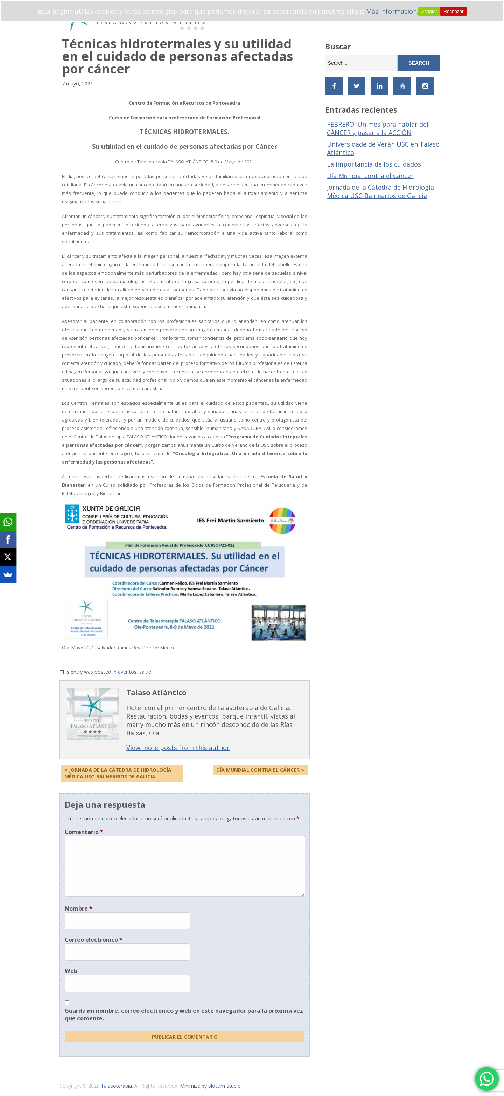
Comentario (84, 832)
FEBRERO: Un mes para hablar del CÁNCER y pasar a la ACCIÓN (377, 128)
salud (145, 672)
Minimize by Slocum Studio (210, 1085)
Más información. (392, 11)
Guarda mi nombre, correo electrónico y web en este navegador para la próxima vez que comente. (184, 1014)
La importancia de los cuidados (374, 164)
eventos (127, 672)
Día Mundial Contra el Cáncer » (260, 769)
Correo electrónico (93, 939)
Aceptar (429, 11)
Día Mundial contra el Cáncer (370, 175)
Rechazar (453, 11)
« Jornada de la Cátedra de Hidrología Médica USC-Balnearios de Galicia (118, 773)
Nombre (78, 908)
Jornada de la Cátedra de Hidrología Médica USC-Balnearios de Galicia (380, 191)
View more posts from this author (178, 747)
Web (71, 971)
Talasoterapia (116, 1085)
